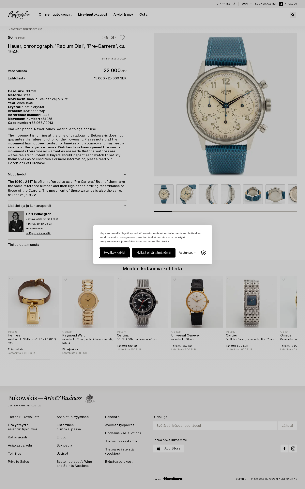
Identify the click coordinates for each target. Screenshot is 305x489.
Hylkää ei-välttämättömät (153, 252)
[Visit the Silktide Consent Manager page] (203, 253)
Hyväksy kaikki (114, 252)
